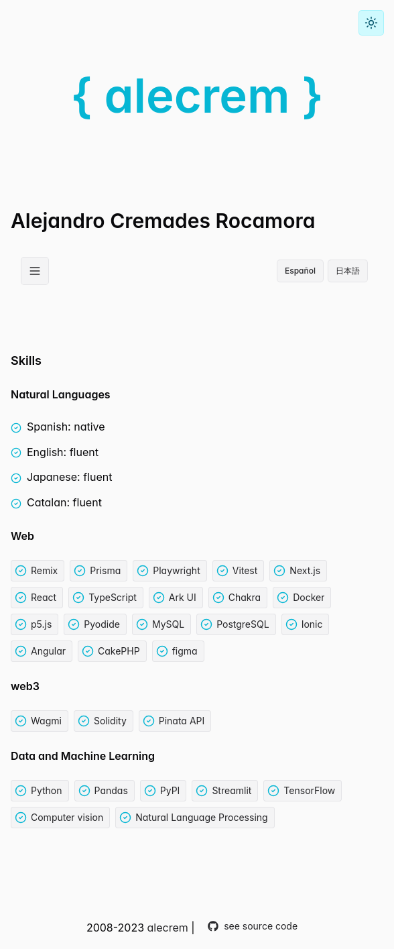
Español (300, 271)
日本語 (348, 271)
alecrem (167, 927)
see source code (253, 926)
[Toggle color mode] (371, 23)
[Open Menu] (34, 271)
